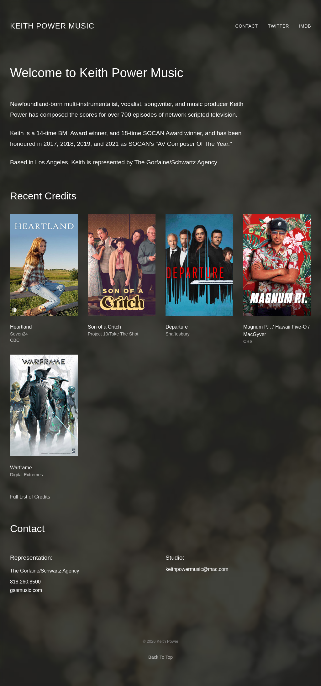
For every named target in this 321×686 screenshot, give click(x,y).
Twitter (278, 26)
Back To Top (160, 657)
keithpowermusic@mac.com (197, 569)
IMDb (305, 26)
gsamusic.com (26, 590)
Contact (246, 26)
